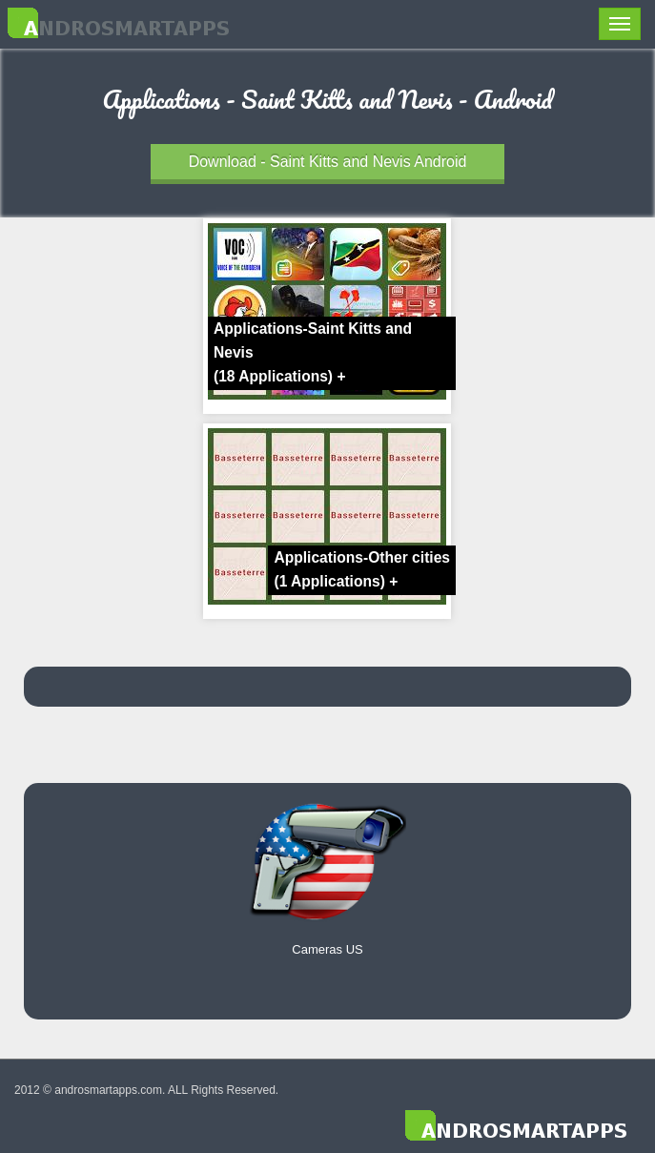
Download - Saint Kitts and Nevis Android (328, 162)
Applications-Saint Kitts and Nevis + (313, 352)
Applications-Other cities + (362, 569)
